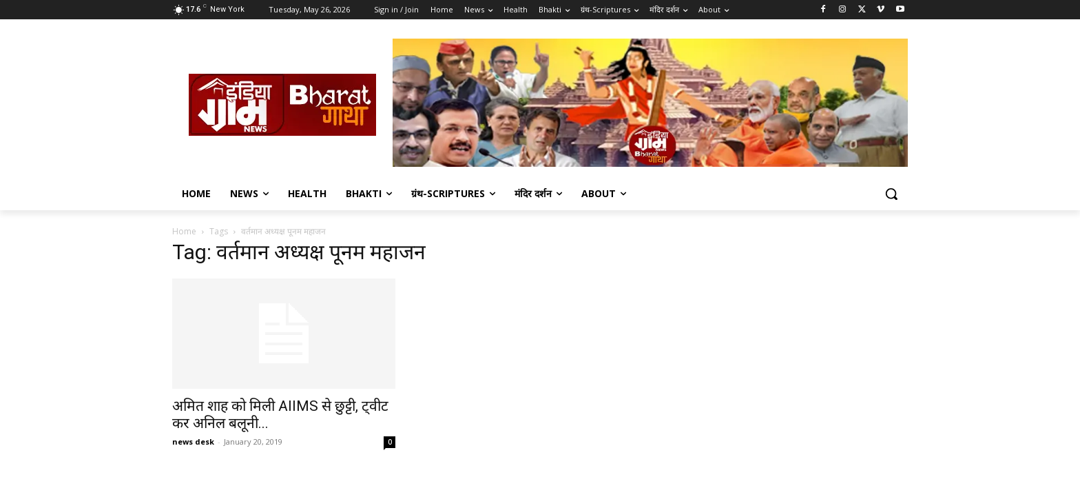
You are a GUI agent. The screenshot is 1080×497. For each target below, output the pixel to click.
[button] (891, 193)
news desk (193, 441)
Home (184, 231)
